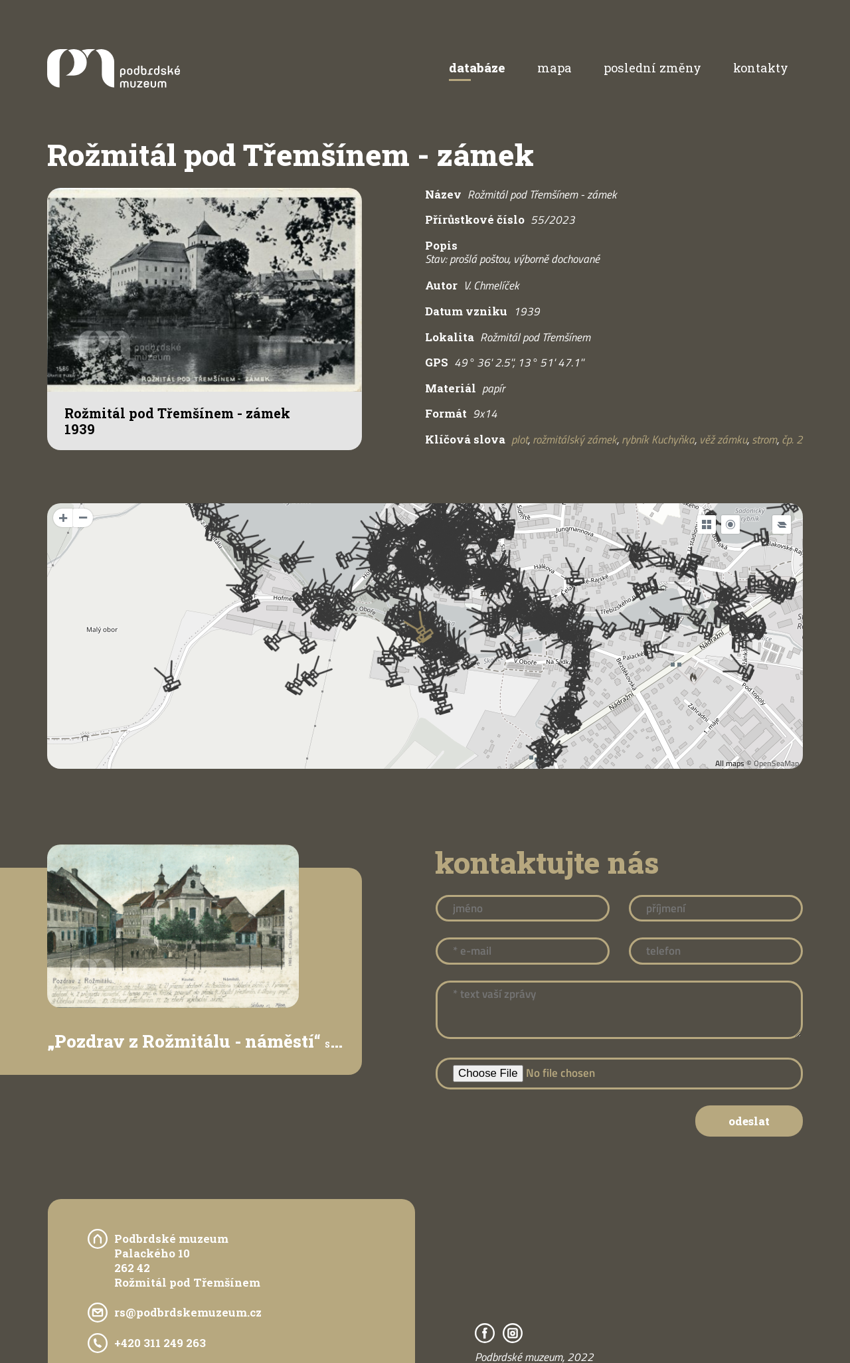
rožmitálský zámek (575, 439)
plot (519, 439)
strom (764, 439)
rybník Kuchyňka (658, 439)
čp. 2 (792, 439)
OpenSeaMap (776, 763)
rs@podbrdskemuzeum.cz (188, 1312)
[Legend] (781, 524)
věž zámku (723, 439)
